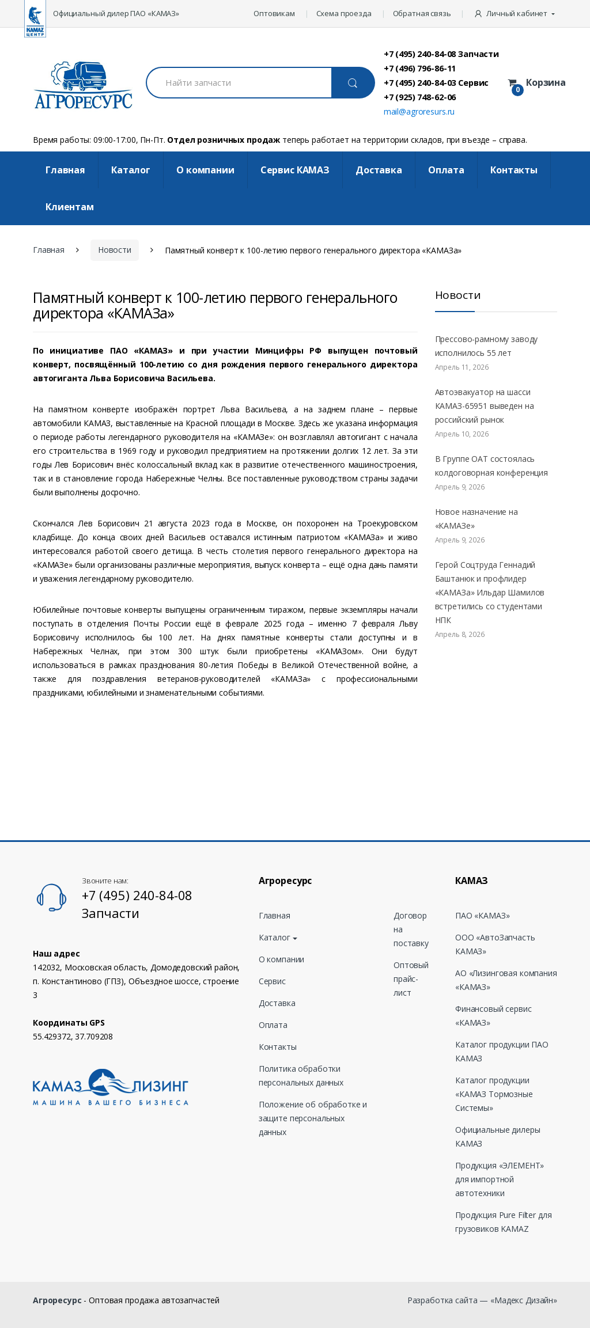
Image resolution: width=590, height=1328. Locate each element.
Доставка (378, 170)
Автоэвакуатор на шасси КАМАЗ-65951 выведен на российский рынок (484, 405)
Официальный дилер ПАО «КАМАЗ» (116, 13)
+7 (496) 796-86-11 (420, 68)
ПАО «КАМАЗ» (482, 915)
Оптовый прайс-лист (411, 978)
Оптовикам (274, 13)
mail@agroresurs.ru (419, 111)
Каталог (130, 170)
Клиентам (70, 206)
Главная (65, 170)
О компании (205, 170)
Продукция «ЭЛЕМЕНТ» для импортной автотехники (499, 1179)
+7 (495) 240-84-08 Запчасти (441, 53)
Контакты (514, 170)
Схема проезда (344, 13)
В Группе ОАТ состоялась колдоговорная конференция (492, 465)
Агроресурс (57, 1300)
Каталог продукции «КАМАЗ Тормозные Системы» (494, 1094)
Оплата (446, 170)
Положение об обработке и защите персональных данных (313, 1118)
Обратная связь (422, 13)
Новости (114, 249)
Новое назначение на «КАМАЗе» (476, 518)
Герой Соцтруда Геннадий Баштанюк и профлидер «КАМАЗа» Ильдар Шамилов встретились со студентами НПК (490, 592)
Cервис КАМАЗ (295, 170)
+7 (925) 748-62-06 (420, 97)
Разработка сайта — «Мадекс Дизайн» (482, 1300)
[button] (515, 14)
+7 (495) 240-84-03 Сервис (436, 82)
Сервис (272, 981)
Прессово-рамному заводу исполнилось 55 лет (486, 345)
